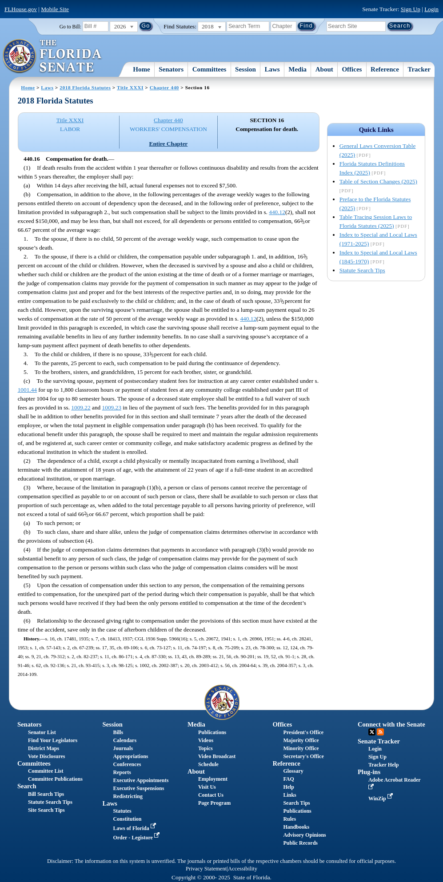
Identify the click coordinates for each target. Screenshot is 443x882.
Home (141, 69)
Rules (289, 819)
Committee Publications (55, 779)
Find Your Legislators (52, 740)
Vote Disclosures (46, 756)
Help (288, 787)
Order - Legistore (137, 837)
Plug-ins (369, 771)
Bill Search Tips (46, 794)
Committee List (46, 771)
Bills (118, 732)
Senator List (42, 732)
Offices (352, 69)
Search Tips (296, 803)
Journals (123, 748)
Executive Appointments (140, 780)
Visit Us (207, 787)
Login (431, 9)
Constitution (127, 819)
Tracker (419, 69)
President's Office (303, 732)
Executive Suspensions (138, 788)
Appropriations (130, 756)
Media (297, 69)
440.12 (277, 212)
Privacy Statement (206, 869)
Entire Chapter (168, 143)
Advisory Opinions (304, 835)
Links (289, 795)
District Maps (43, 748)
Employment (212, 779)
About (324, 69)
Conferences (127, 764)
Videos (205, 740)
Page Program (214, 803)
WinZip (381, 798)
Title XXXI (130, 87)
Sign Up (410, 9)
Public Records (300, 843)
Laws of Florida (135, 828)
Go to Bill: (70, 26)
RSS (380, 731)
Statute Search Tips (362, 270)
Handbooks (296, 827)
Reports (122, 772)
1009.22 (80, 407)
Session (245, 69)
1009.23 (111, 407)
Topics (205, 748)
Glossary (293, 771)
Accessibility (242, 869)
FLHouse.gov (20, 9)
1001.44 (27, 389)
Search (26, 786)
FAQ (288, 779)
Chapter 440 (164, 87)
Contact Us (210, 795)
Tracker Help (383, 765)
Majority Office (301, 740)
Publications (212, 732)
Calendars (124, 740)
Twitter (371, 731)
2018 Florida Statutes (85, 87)
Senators (171, 69)
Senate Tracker (379, 741)
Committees (209, 69)
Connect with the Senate (391, 724)
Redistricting (128, 796)
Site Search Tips (46, 810)
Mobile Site (55, 9)
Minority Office (301, 748)
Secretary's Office (303, 756)
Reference (385, 69)
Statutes (122, 811)
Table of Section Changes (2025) (378, 181)
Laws (271, 69)
